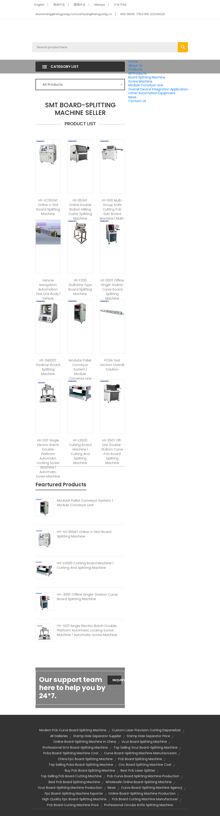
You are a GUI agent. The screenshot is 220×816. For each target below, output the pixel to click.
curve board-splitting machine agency (151, 787)
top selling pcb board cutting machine (71, 776)
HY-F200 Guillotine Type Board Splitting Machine (80, 287)
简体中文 (59, 4)
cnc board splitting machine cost (145, 764)
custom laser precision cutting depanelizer (146, 730)
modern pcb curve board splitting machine (72, 730)
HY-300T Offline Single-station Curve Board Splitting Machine (112, 289)
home (133, 61)
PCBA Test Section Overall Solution (112, 365)
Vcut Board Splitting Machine (144, 741)
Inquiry (116, 680)
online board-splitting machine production (142, 793)
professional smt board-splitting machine (75, 747)
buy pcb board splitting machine (90, 770)
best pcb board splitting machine (74, 782)
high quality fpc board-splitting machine (74, 799)
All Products (137, 73)
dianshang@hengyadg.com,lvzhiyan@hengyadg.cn (73, 14)
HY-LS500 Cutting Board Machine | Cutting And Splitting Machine (80, 451)
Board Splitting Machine (146, 77)
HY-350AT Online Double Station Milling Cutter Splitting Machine (80, 209)
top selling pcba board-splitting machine (81, 764)
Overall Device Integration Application (158, 89)
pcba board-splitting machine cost (70, 753)
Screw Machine (140, 81)
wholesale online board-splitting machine (138, 782)
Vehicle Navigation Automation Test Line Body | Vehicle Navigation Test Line (48, 294)
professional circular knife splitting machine (138, 805)
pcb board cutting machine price (73, 805)
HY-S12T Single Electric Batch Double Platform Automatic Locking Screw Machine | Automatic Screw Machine (48, 458)
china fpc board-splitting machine (85, 759)
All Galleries (59, 736)
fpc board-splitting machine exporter (74, 793)
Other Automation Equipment (152, 93)
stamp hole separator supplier (97, 736)
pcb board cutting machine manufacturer (145, 799)
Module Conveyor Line (145, 85)
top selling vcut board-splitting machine (145, 747)
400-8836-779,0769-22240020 (142, 14)
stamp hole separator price (148, 736)
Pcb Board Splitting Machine (140, 759)
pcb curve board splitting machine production (143, 776)
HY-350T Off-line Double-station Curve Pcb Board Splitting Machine (112, 451)
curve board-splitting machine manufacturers (140, 753)
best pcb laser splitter (138, 770)
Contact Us (137, 101)
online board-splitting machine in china (84, 741)
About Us (135, 65)
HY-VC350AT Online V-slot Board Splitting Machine (48, 207)
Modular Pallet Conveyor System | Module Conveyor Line (80, 369)
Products (135, 69)
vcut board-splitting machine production (70, 787)
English (39, 4)
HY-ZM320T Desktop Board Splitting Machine (48, 367)
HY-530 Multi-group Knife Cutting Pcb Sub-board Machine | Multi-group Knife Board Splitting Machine (112, 216)
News (132, 97)
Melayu (99, 4)
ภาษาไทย (120, 4)
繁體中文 (80, 4)
